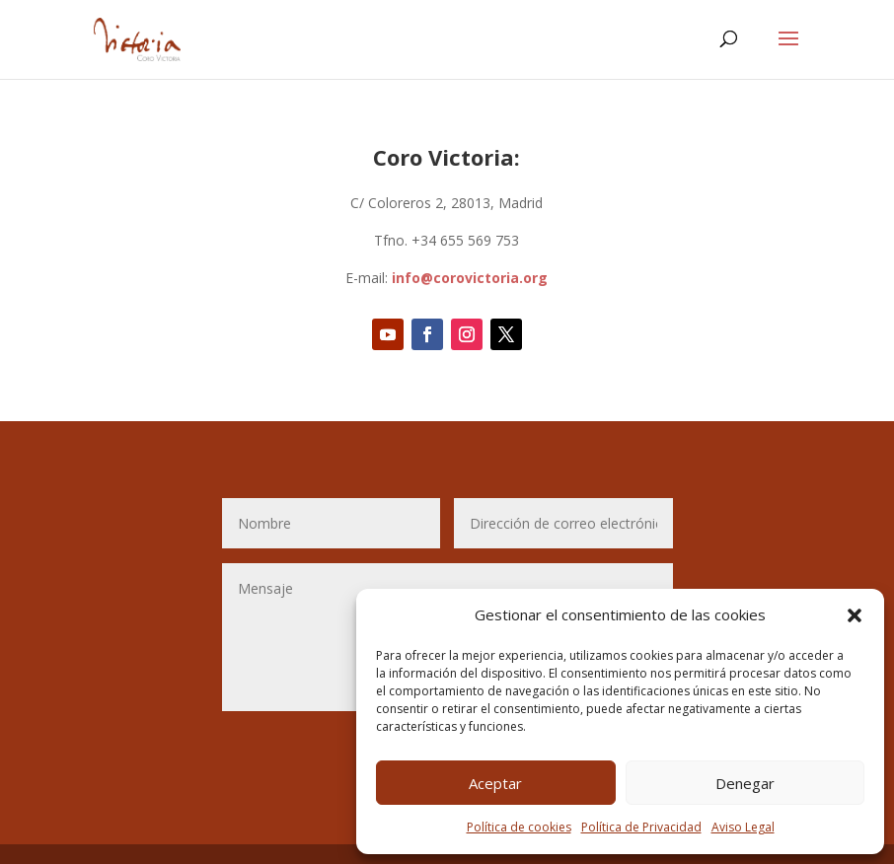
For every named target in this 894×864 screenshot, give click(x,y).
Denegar (745, 783)
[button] (854, 615)
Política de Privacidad (641, 827)
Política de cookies (519, 827)
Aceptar (495, 783)
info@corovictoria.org (470, 277)
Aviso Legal (743, 827)
